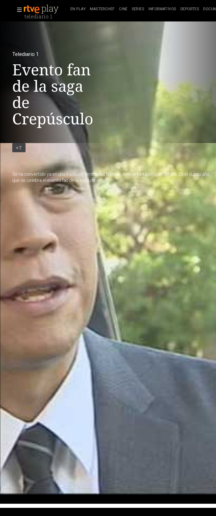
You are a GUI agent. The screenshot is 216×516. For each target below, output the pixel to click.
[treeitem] (78, 9)
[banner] (45, 9)
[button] (17, 9)
